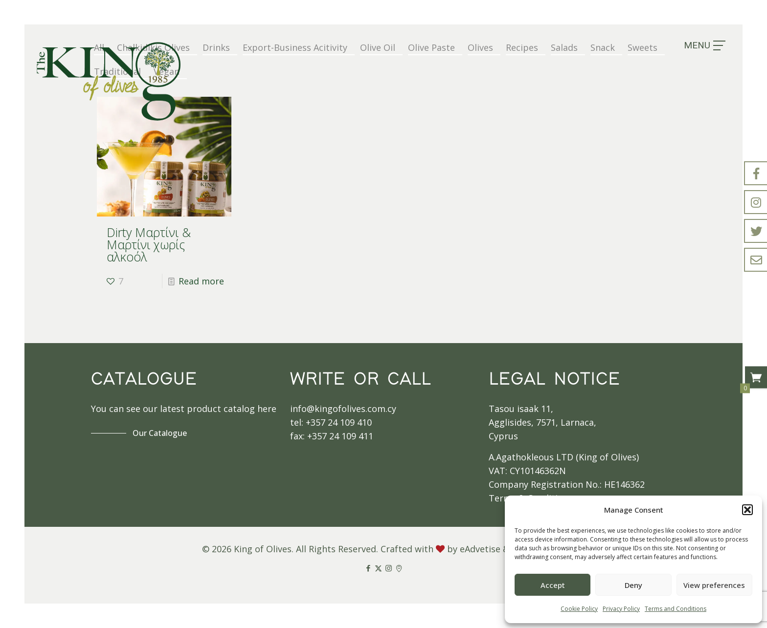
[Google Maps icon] (399, 568)
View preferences (714, 585)
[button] (747, 510)
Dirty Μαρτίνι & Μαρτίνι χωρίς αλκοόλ (149, 244)
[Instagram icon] (388, 568)
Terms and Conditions (675, 609)
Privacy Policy (621, 609)
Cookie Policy (579, 609)
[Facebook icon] (368, 568)
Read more (201, 281)
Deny (633, 585)
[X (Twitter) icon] (378, 568)
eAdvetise (480, 549)
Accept (553, 585)
